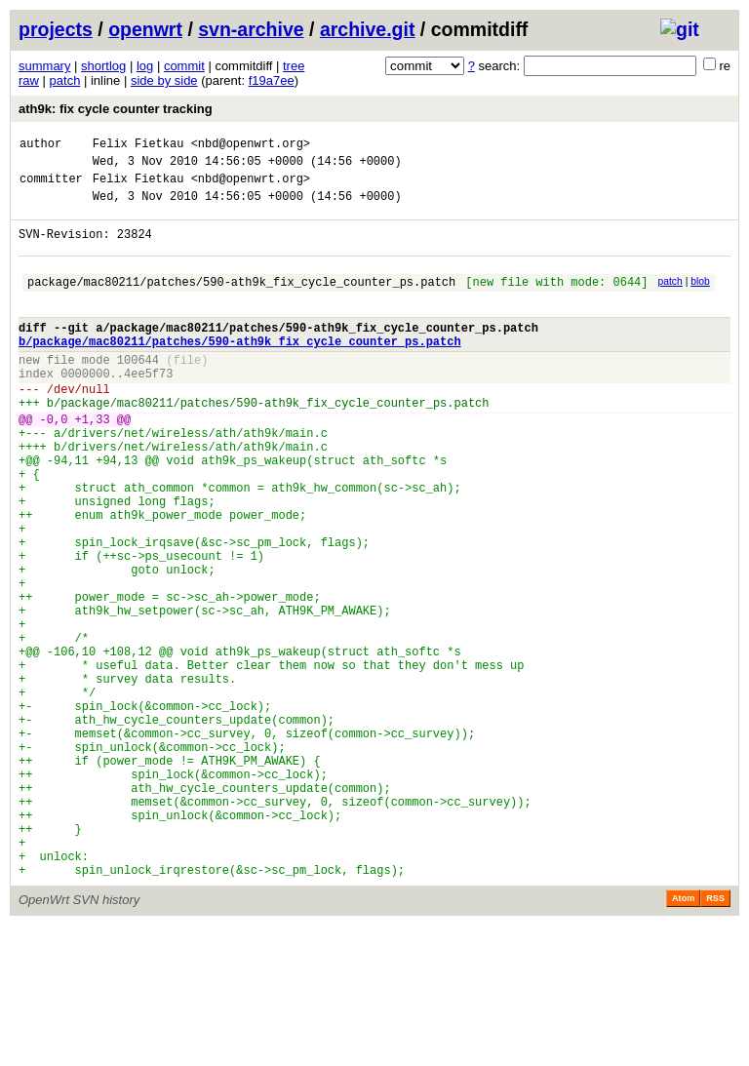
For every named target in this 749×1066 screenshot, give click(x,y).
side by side (164, 80)
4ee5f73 (148, 408)
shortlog (103, 66)
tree (293, 66)
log (145, 66)
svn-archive (250, 29)
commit (184, 66)
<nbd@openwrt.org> (250, 146)
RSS (715, 1039)
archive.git (367, 29)
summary (44, 66)
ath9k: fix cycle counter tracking (116, 108)
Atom (683, 1039)
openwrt (145, 29)
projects (56, 29)
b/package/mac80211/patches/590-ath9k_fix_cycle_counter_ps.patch (240, 370)
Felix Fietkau (138, 146)
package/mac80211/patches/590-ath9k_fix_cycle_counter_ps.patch (241, 302)
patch (65, 80)
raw (29, 80)
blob (700, 299)
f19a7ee (272, 80)
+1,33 (92, 462)
